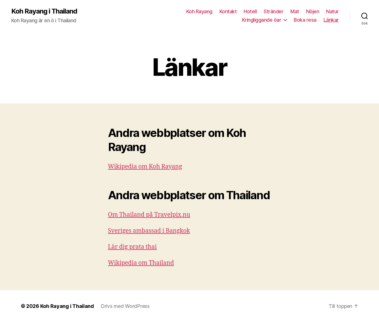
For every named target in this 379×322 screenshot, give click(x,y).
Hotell (250, 11)
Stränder (273, 11)
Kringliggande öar (261, 20)
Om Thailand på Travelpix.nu (149, 215)
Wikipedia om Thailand (141, 263)
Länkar (331, 20)
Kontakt (228, 11)
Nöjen (312, 11)
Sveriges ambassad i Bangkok (149, 231)
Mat (294, 11)
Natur (332, 11)
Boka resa (305, 20)
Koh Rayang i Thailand (44, 11)
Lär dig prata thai (132, 247)
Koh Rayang (199, 11)
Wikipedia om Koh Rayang (145, 166)
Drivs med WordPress (125, 306)
